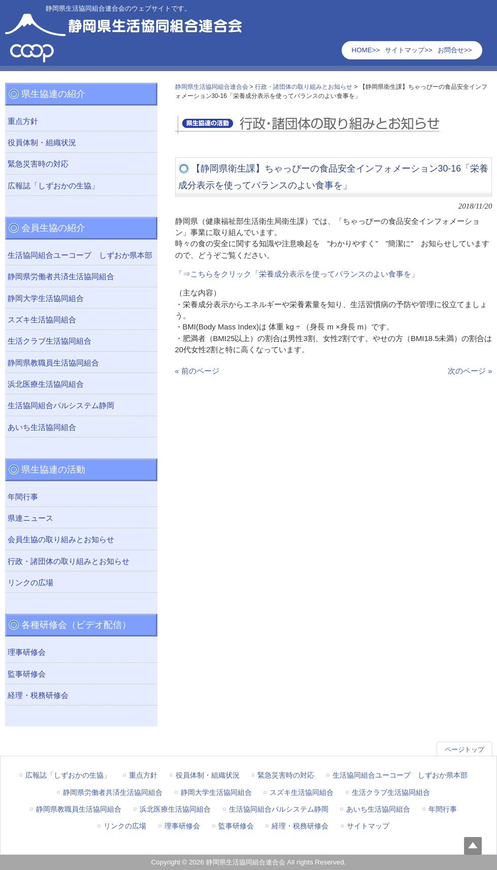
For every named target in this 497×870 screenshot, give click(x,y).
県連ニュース (30, 518)
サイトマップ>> (409, 50)
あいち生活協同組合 (42, 427)
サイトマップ (368, 826)
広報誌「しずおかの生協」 (53, 186)
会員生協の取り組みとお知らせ (61, 540)
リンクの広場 (30, 583)
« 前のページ (197, 371)
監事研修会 (27, 674)
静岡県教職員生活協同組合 (53, 363)
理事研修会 (27, 652)
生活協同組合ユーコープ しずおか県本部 (80, 255)
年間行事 (23, 497)
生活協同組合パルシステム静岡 (61, 405)
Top (473, 846)
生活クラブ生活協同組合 (49, 341)
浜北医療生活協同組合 (46, 384)
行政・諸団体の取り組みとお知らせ (68, 561)
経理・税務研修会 (38, 695)
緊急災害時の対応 (38, 164)
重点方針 (23, 121)
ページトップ (464, 749)
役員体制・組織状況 (42, 143)
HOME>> (366, 50)
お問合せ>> (455, 50)
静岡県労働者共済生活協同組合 (61, 277)
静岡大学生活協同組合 (46, 298)
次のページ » (470, 371)
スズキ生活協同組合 (42, 320)
